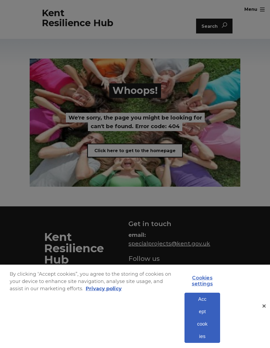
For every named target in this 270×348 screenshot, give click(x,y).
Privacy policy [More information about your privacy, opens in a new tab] (104, 299)
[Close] (264, 316)
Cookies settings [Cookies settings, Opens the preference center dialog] (202, 291)
